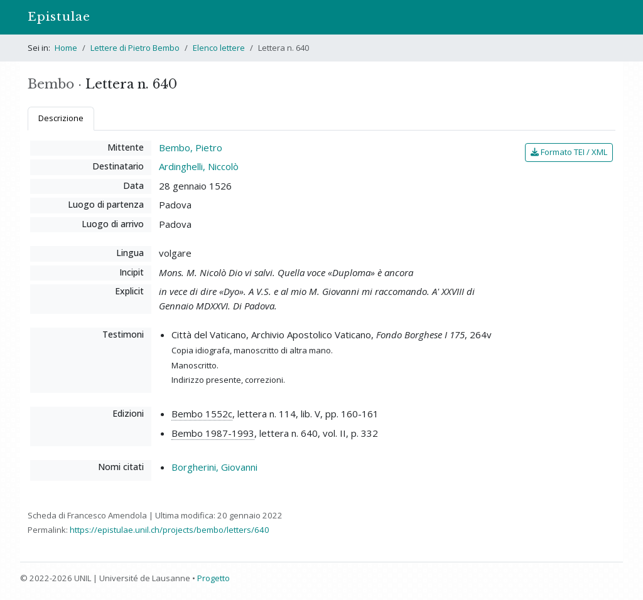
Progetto (213, 578)
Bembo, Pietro (190, 147)
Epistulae (59, 16)
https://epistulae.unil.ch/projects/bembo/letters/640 (169, 529)
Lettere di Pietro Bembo (135, 47)
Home (66, 47)
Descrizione (61, 118)
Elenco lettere (219, 47)
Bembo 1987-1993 (212, 433)
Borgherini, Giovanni (214, 467)
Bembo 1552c (201, 413)
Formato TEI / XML (569, 152)
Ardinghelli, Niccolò (199, 166)
